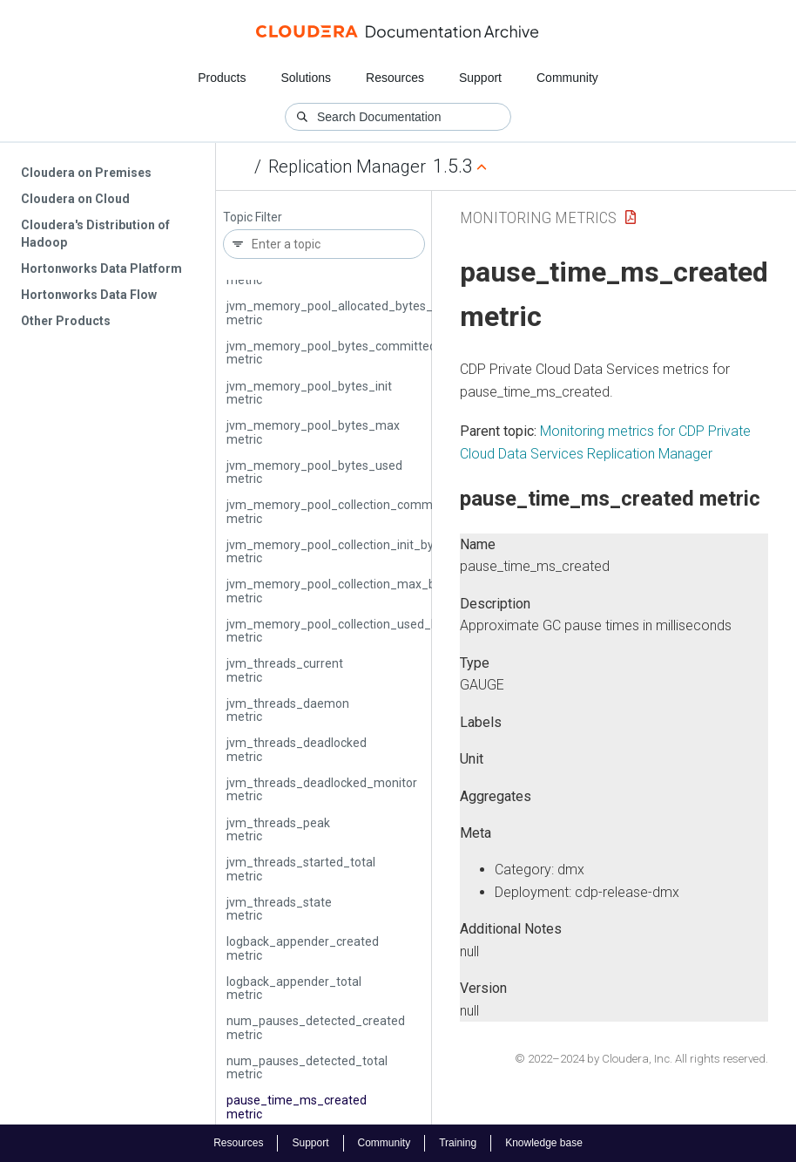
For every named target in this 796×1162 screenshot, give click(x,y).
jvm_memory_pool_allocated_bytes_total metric (342, 312)
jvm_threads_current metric (284, 669)
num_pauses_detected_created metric (315, 1027)
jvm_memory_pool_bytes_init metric (309, 392)
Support (480, 78)
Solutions (305, 78)
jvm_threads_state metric (279, 908)
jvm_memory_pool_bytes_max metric (313, 431)
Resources (395, 78)
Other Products (66, 321)
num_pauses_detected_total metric (307, 1067)
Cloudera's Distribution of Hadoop (95, 233)
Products (222, 78)
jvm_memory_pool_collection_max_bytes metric (342, 590)
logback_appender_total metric (293, 988)
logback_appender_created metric (302, 948)
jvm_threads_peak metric (278, 829)
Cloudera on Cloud (75, 199)
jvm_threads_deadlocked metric (296, 749)
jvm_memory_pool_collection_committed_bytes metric (361, 511)
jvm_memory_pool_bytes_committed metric (331, 352)
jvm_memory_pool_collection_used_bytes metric (344, 630)
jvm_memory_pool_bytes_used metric (314, 472)
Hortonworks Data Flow (89, 295)
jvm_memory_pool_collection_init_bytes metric (338, 551)
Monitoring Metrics (538, 217)
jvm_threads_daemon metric (287, 710)
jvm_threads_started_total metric (300, 868)
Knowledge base (544, 1143)
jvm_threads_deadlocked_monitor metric (321, 789)
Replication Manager (347, 166)
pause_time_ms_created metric (296, 1106)
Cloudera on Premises (86, 173)
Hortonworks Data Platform (101, 268)
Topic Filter (252, 217)
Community (567, 78)
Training (457, 1143)
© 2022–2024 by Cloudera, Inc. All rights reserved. (641, 1058)
